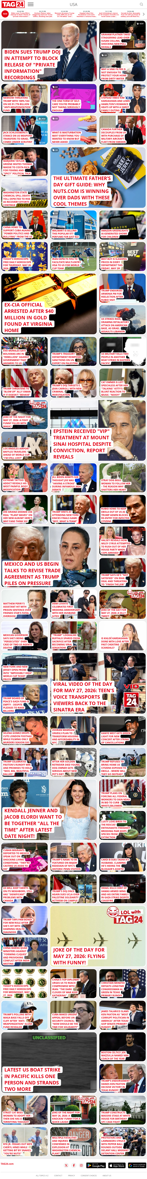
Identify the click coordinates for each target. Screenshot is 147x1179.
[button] (144, 14)
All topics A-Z (42, 1176)
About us (107, 1176)
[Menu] (30, 4)
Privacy (71, 1176)
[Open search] (141, 4)
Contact (58, 1176)
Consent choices (89, 1176)
